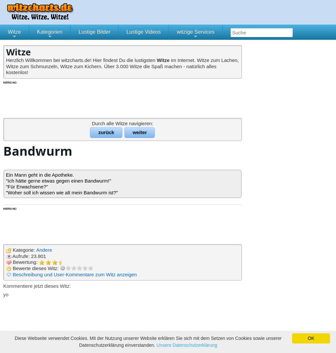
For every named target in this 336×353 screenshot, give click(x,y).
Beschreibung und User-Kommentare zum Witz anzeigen (75, 274)
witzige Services (196, 34)
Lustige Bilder (94, 32)
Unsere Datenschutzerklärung (187, 345)
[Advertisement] (123, 99)
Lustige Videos (143, 32)
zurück (106, 132)
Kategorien (49, 34)
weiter (140, 132)
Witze (14, 34)
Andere (44, 250)
